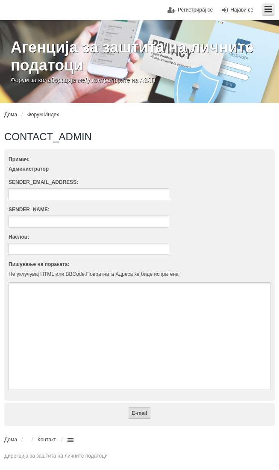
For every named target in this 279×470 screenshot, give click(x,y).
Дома (10, 440)
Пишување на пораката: (39, 264)
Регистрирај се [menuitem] (195, 10)
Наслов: (19, 237)
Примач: (19, 159)
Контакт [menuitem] (47, 440)
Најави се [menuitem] (241, 10)
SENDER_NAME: (29, 210)
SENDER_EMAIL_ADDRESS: (43, 182)
